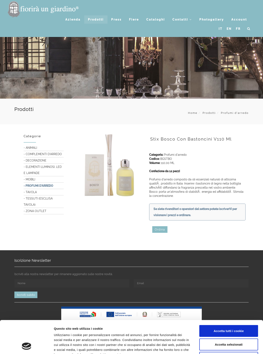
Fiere (134, 19)
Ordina (160, 229)
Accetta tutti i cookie (229, 300)
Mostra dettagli (216, 346)
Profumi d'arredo (235, 112)
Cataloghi (155, 19)
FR (238, 28)
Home (192, 112)
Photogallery (211, 19)
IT (221, 28)
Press (116, 19)
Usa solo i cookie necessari (229, 327)
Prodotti (96, 19)
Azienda (73, 19)
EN (229, 28)
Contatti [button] (182, 19)
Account (239, 19)
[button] (249, 29)
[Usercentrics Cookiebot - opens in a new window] (27, 346)
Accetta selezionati (228, 313)
